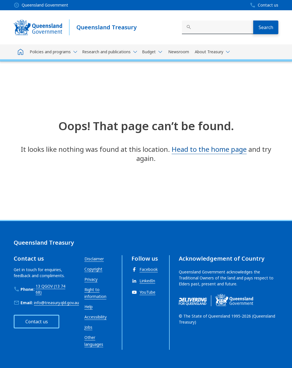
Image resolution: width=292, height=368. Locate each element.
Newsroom (178, 51)
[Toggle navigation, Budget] (152, 51)
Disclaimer (94, 258)
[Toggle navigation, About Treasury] (212, 51)
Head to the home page (209, 149)
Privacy (91, 279)
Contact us (36, 321)
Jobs (88, 327)
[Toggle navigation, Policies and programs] (53, 51)
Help (88, 306)
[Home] (20, 51)
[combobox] (217, 27)
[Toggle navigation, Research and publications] (110, 51)
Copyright (93, 269)
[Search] (265, 27)
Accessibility (95, 317)
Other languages (93, 341)
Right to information (95, 293)
